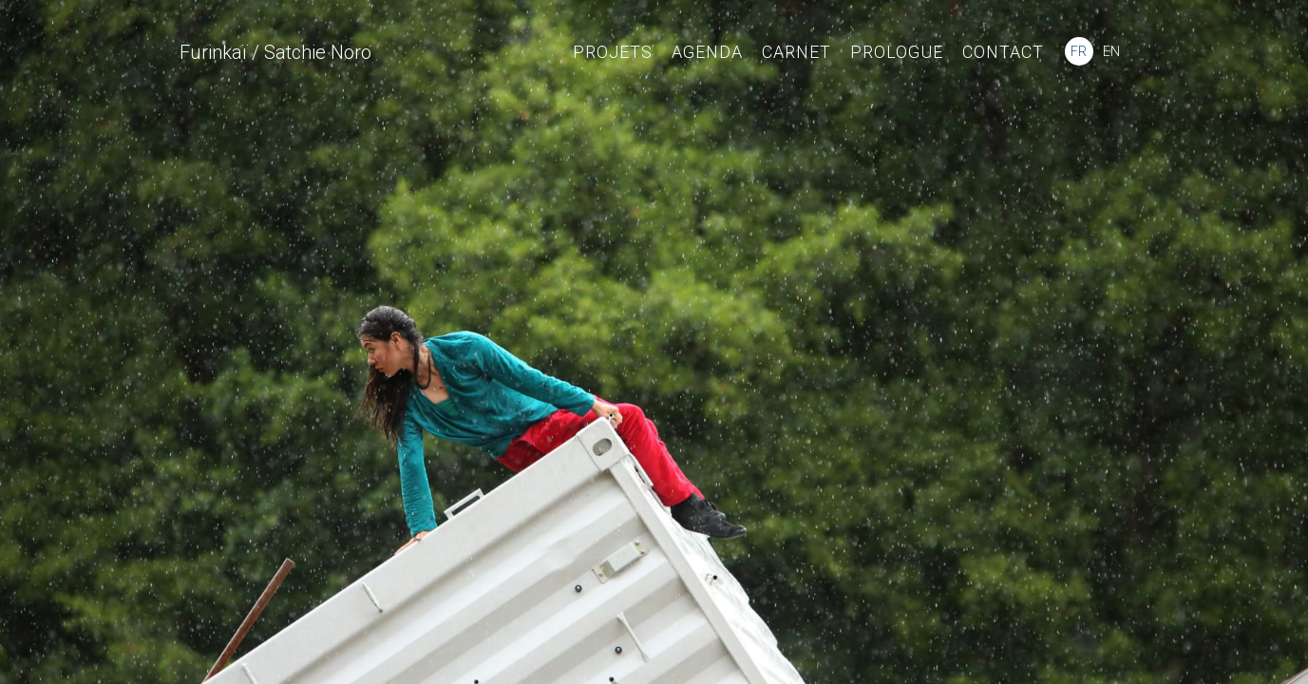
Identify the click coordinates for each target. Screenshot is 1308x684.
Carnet (796, 52)
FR (1079, 51)
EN (1111, 51)
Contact (1003, 52)
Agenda (707, 52)
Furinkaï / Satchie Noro (275, 52)
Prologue (896, 52)
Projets (613, 52)
